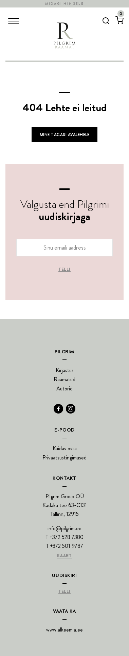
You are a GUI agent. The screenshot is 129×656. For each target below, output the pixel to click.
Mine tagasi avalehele (64, 135)
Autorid (64, 388)
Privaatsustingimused (64, 457)
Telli (64, 269)
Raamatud (64, 379)
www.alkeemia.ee (64, 630)
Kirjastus (65, 370)
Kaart (64, 556)
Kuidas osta (65, 448)
